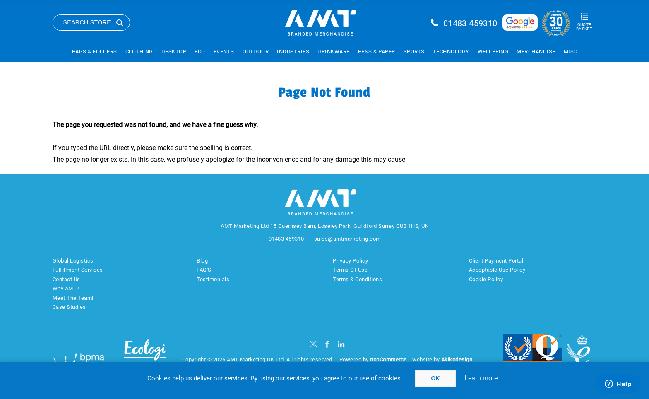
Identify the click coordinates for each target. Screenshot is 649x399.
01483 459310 (470, 23)
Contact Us (66, 279)
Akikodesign (457, 359)
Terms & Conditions (357, 279)
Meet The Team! (73, 298)
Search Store (87, 22)
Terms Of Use (350, 270)
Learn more (481, 378)
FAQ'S (204, 270)
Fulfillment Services (78, 270)
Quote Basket (584, 26)
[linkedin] (341, 344)
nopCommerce (388, 359)
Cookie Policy (486, 279)
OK (435, 378)
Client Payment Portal (496, 261)
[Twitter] (313, 344)
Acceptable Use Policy (497, 270)
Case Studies (69, 307)
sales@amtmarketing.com (347, 239)
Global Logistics (73, 261)
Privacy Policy (350, 261)
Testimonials (213, 279)
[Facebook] (327, 344)
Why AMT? (66, 288)
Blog (202, 261)
